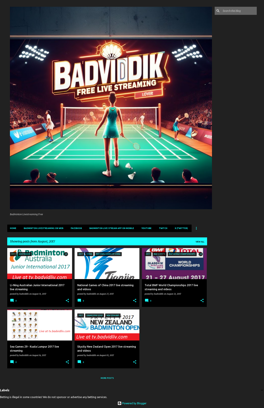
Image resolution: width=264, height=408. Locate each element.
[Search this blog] (239, 11)
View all (200, 242)
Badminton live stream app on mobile (111, 228)
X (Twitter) (181, 228)
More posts (107, 378)
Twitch (163, 228)
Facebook (76, 228)
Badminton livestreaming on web (43, 228)
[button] (67, 300)
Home (13, 228)
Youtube (146, 228)
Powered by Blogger (132, 403)
